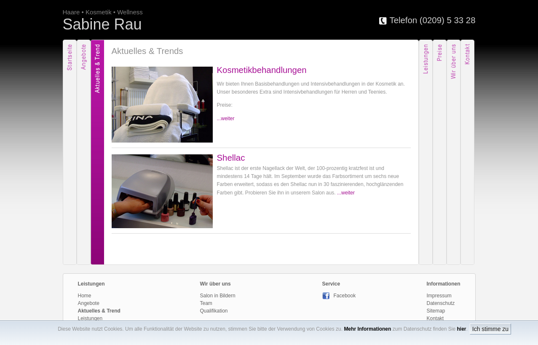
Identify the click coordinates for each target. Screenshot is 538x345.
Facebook (339, 296)
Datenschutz (441, 303)
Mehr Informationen (367, 329)
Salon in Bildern (218, 296)
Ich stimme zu (490, 329)
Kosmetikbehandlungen (262, 70)
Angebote (88, 303)
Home (84, 296)
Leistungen (90, 318)
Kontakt (435, 318)
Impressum (439, 296)
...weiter (226, 118)
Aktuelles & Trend (99, 311)
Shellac (231, 157)
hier (461, 329)
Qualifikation (214, 311)
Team (206, 303)
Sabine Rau (102, 24)
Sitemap (436, 311)
